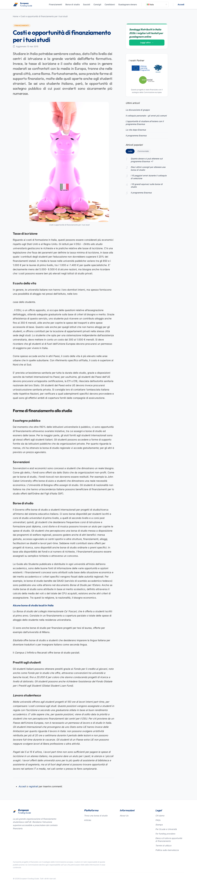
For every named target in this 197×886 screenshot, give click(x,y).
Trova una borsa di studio (95, 815)
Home (15, 16)
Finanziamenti (55, 4)
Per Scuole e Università (166, 829)
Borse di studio (72, 4)
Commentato (143, 151)
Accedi (181, 4)
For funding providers (165, 833)
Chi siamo (159, 815)
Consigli (97, 4)
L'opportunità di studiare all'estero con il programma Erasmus (145, 122)
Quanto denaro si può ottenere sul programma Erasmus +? (147, 160)
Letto (131, 151)
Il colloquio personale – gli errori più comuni (146, 115)
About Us (124, 815)
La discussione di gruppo (138, 110)
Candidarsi (110, 4)
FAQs (157, 820)
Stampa (159, 824)
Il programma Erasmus (136, 135)
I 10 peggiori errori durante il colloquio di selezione (149, 177)
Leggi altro (147, 42)
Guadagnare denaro (127, 4)
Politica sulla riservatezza (167, 850)
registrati (33, 786)
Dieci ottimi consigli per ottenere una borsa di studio (148, 168)
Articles (87, 820)
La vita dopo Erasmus (136, 130)
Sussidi (86, 4)
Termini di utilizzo (163, 845)
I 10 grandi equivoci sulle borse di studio (147, 185)
